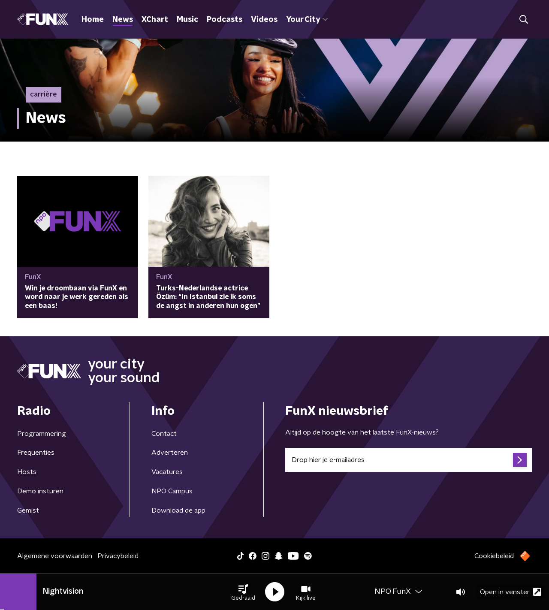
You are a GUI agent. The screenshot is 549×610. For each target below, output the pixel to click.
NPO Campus (172, 491)
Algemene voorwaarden (54, 556)
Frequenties (35, 452)
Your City (307, 20)
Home (92, 20)
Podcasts (224, 20)
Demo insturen (40, 491)
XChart (155, 20)
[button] (243, 592)
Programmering (41, 433)
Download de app (178, 510)
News (122, 20)
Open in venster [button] (510, 592)
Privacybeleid (118, 556)
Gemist (28, 510)
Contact (164, 433)
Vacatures (167, 471)
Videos (264, 20)
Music (187, 20)
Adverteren (169, 452)
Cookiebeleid (494, 556)
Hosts (26, 471)
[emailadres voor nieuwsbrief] (408, 460)
